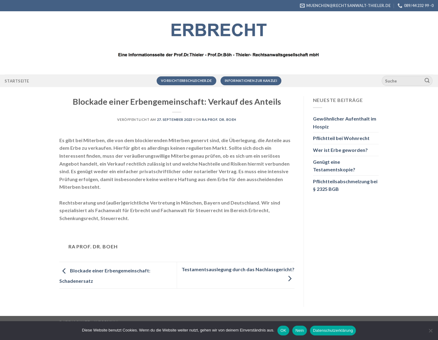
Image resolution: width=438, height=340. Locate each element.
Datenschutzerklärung (333, 330)
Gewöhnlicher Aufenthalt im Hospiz (344, 122)
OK (283, 330)
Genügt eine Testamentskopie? (334, 166)
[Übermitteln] (427, 81)
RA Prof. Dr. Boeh (219, 119)
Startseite (17, 81)
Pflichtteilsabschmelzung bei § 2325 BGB (345, 185)
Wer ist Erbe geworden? (340, 150)
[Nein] (430, 332)
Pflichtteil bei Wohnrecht (341, 138)
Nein (299, 330)
